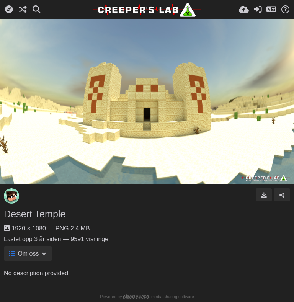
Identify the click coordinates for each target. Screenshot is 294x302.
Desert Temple (35, 214)
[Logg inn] (258, 9)
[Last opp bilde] (244, 9)
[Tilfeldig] (23, 9)
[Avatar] (11, 196)
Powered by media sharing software (147, 296)
